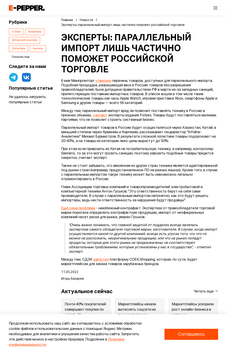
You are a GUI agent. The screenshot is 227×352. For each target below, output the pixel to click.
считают (100, 115)
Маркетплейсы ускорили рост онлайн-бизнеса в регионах (193, 310)
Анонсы (38, 48)
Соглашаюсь (191, 334)
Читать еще (206, 291)
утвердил (103, 81)
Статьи (16, 32)
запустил (101, 260)
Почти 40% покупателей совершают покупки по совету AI (85, 310)
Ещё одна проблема (78, 208)
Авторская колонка (24, 40)
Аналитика (34, 32)
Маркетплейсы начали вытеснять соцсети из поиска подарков (137, 310)
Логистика (18, 48)
